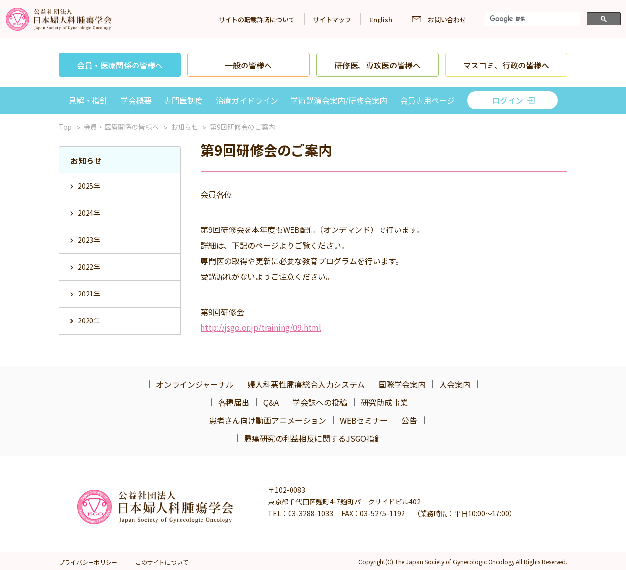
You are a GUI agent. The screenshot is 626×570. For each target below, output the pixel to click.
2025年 (89, 186)
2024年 (89, 213)
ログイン (507, 100)
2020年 (89, 320)
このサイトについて (161, 562)
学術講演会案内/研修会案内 (339, 100)
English (380, 19)
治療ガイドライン (247, 100)
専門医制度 (183, 100)
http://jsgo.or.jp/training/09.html (261, 327)
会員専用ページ (427, 100)
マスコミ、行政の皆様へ (506, 65)
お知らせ (184, 127)
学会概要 (136, 100)
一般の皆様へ (248, 65)
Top (65, 127)
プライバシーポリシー (88, 562)
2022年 (89, 267)
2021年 (89, 293)
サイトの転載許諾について (257, 19)
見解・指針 (88, 100)
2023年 (89, 240)
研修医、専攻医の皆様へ (378, 65)
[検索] (531, 19)
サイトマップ (332, 19)
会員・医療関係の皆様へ (120, 65)
